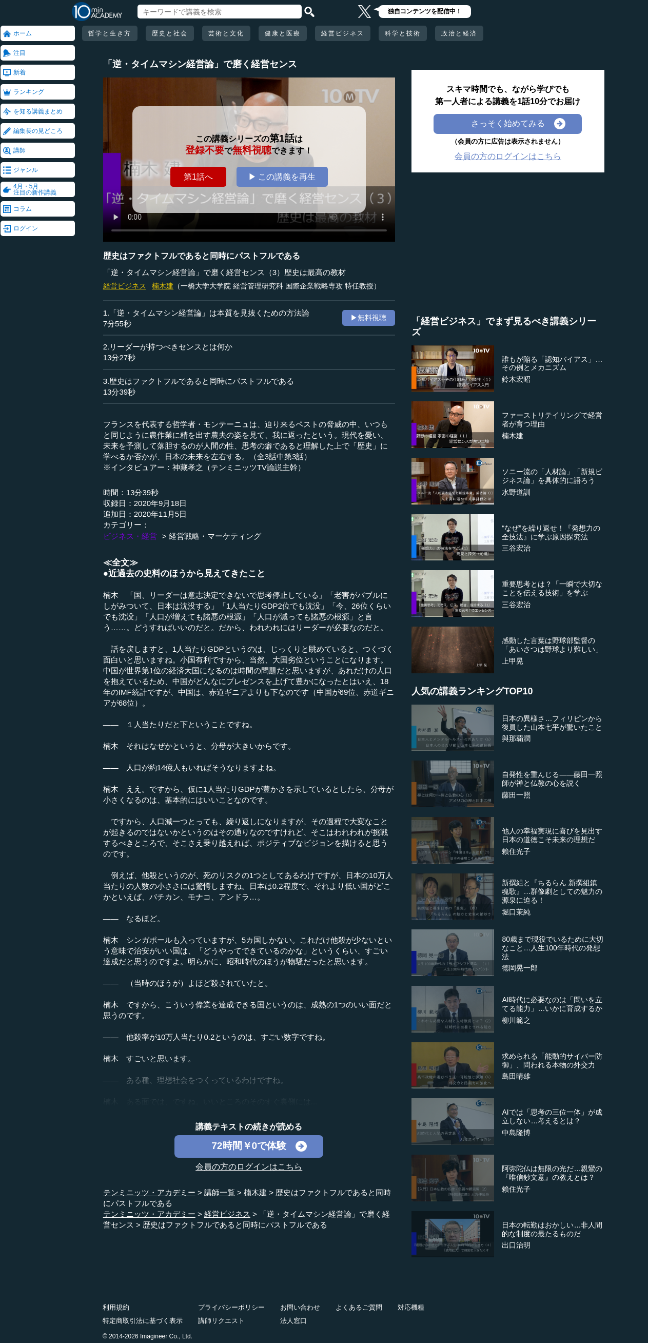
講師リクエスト (221, 1321)
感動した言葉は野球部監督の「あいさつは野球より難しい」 (552, 644)
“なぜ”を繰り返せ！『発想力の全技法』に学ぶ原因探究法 (551, 532)
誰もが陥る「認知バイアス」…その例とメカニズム (552, 363)
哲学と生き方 (109, 33)
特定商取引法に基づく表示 (143, 1321)
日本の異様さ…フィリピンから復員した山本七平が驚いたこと (552, 722)
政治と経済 (459, 33)
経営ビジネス (342, 33)
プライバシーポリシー (231, 1307)
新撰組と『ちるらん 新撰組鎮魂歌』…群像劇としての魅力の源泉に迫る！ (552, 891)
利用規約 (116, 1307)
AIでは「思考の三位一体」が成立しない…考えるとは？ (552, 1116)
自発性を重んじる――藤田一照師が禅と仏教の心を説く (552, 778)
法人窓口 (293, 1321)
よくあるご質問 (359, 1307)
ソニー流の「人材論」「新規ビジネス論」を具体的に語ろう (552, 476)
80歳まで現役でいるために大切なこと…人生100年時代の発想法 (552, 948)
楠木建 (162, 286)
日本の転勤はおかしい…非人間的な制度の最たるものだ (552, 1229)
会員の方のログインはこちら (248, 1166)
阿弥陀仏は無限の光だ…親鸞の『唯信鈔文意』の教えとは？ (552, 1172)
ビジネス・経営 (130, 536)
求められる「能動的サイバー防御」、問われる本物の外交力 (552, 1060)
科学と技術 (403, 33)
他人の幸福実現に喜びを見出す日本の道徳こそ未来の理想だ (552, 835)
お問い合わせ (300, 1307)
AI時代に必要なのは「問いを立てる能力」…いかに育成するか (552, 1004)
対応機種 (411, 1307)
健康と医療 (283, 33)
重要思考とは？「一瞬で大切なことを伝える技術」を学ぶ (552, 588)
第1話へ (198, 176)
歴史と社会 (170, 33)
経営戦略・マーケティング (215, 536)
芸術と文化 (226, 33)
